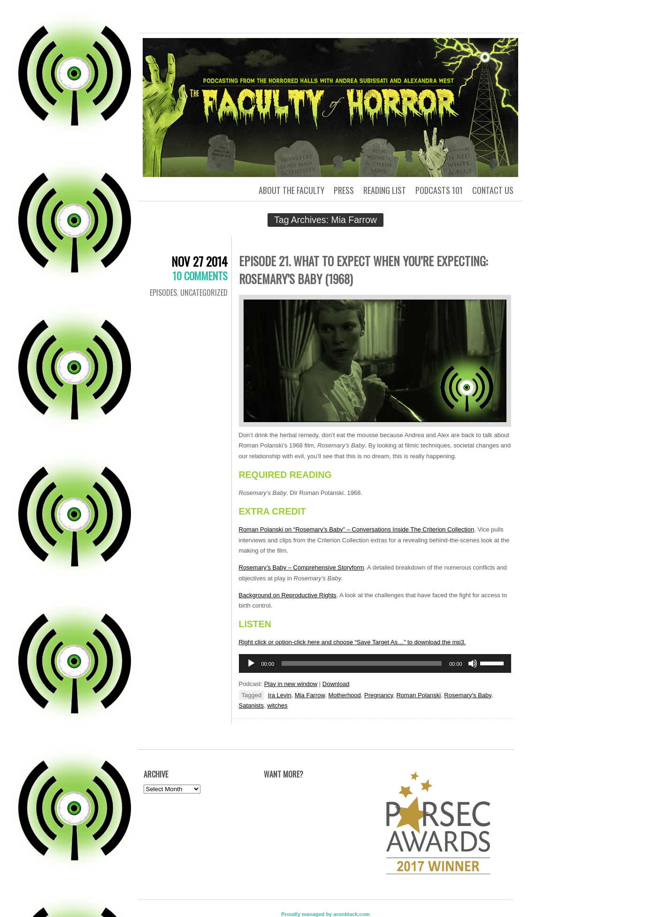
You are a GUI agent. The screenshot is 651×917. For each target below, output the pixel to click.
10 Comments (200, 275)
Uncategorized (204, 292)
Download (336, 683)
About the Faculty (291, 190)
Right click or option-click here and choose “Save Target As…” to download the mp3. (352, 642)
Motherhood (344, 695)
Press (344, 190)
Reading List (384, 190)
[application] (375, 663)
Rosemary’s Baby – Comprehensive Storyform (301, 567)
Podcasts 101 (439, 190)
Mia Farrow (310, 695)
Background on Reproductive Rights (288, 595)
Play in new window (290, 683)
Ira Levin (279, 695)
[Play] (251, 663)
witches (277, 705)
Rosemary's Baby (467, 695)
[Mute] (472, 663)
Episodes (163, 292)
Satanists (251, 705)
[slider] (362, 663)
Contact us (492, 190)
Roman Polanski (418, 695)
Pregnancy (378, 695)
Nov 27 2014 (199, 261)
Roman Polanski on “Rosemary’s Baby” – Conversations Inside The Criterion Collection (357, 529)
